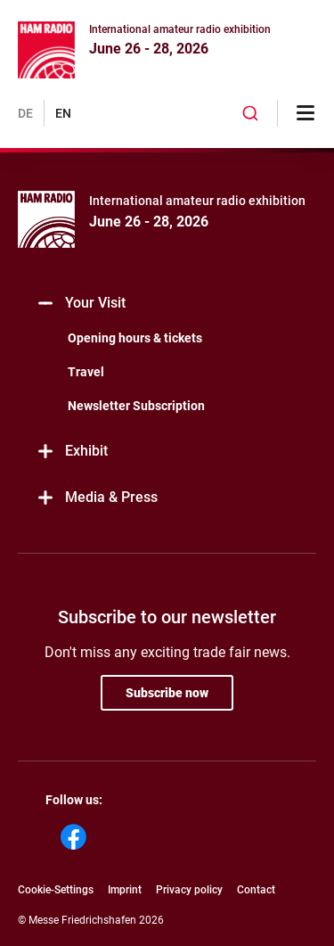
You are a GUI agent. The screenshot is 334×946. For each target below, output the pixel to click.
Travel (86, 372)
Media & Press (97, 498)
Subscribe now (167, 693)
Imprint (125, 890)
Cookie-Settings (56, 890)
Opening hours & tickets (135, 338)
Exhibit (72, 451)
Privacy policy (189, 890)
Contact (256, 890)
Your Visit (81, 303)
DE (25, 113)
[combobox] (250, 113)
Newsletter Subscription (136, 406)
